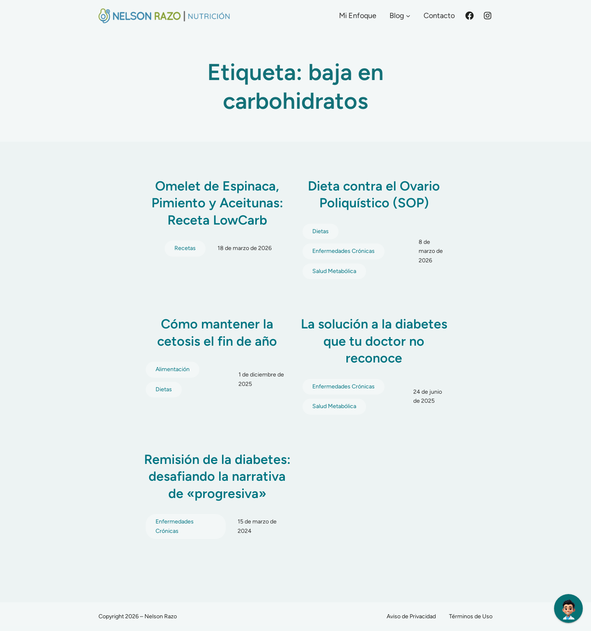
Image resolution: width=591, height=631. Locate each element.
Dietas (320, 231)
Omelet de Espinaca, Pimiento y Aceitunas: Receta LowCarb (217, 203)
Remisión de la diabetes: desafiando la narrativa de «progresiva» (217, 476)
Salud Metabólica (334, 271)
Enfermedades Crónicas (343, 251)
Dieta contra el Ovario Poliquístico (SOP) (374, 194)
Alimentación (173, 369)
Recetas (185, 248)
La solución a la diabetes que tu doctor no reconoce (374, 341)
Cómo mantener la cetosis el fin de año (217, 332)
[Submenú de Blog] (408, 16)
